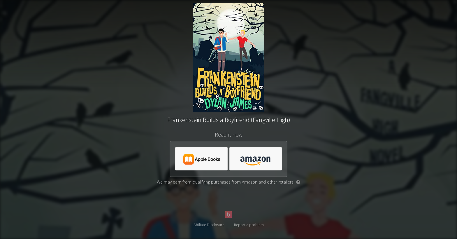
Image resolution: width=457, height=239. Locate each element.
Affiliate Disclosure (209, 224)
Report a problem (249, 224)
